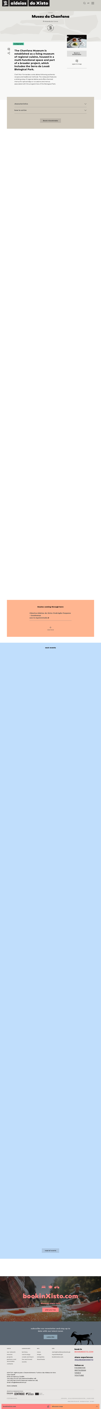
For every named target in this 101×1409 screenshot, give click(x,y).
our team (92, 1401)
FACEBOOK (80, 1368)
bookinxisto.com (57, 1357)
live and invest (27, 1359)
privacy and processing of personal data (77, 1398)
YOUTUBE (79, 1375)
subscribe (50, 1337)
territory (25, 1352)
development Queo (84, 1401)
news (39, 1352)
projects (10, 1357)
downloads (41, 1359)
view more (50, 629)
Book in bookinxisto (76, 53)
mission (9, 1354)
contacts (10, 1364)
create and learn (28, 1357)
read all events (50, 1268)
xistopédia (40, 1357)
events (24, 1362)
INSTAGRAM (80, 1370)
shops (39, 1354)
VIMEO (78, 1373)
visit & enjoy (26, 1354)
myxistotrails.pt (57, 1354)
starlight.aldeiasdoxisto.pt (61, 1352)
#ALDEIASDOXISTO (84, 1360)
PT (88, 3)
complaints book (90, 1398)
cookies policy (64, 1398)
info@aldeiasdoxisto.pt (18, 1382)
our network (11, 1352)
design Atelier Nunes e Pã (73, 1401)
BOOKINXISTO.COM (84, 1352)
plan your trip (50, 1310)
